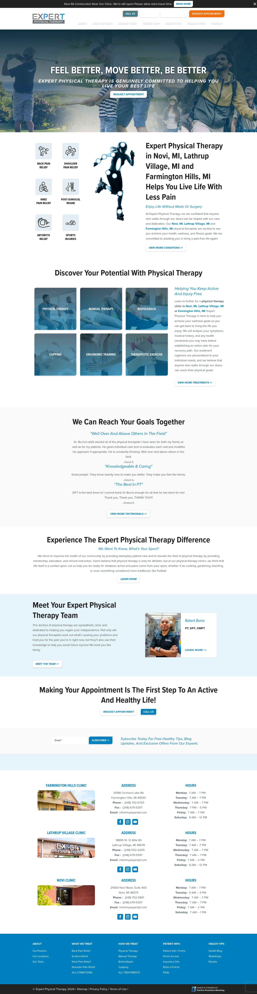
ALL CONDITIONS (82, 972)
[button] (255, 4)
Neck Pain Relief (81, 962)
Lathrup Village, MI (177, 161)
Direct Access (171, 956)
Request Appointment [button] (206, 14)
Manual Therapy (128, 956)
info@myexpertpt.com (133, 812)
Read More (183, 4)
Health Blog (215, 951)
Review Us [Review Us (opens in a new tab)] (149, 14)
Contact (217, 23)
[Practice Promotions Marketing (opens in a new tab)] (210, 990)
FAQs (166, 972)
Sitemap (82, 989)
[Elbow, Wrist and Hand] (100, 162)
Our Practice (40, 951)
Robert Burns (195, 620)
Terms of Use (118, 989)
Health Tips (174, 23)
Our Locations (41, 956)
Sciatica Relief (80, 956)
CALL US (148, 712)
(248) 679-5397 (132, 807)
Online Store (196, 23)
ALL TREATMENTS (129, 972)
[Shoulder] (112, 154)
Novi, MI (166, 156)
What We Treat (103, 23)
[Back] (118, 164)
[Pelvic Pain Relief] (114, 175)
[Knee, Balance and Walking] (120, 193)
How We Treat (127, 23)
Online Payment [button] (173, 14)
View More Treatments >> (195, 382)
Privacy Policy (99, 989)
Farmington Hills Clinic (66, 785)
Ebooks (213, 962)
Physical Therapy (128, 951)
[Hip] (108, 172)
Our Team (38, 962)
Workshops (215, 956)
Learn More (128, 579)
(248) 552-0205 (134, 850)
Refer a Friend (171, 967)
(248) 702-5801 (134, 897)
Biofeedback (126, 962)
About (82, 23)
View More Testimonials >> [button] (128, 514)
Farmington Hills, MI (178, 176)
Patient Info (151, 23)
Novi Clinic (66, 880)
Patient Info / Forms (174, 951)
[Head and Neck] (122, 144)
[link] (120, 822)
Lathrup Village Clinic (66, 833)
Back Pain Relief (81, 951)
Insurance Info (171, 962)
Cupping (123, 967)
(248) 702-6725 (134, 802)
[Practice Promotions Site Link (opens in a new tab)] (194, 989)
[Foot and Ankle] (119, 211)
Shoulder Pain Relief (83, 967)
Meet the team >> (47, 664)
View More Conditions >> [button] (166, 248)
